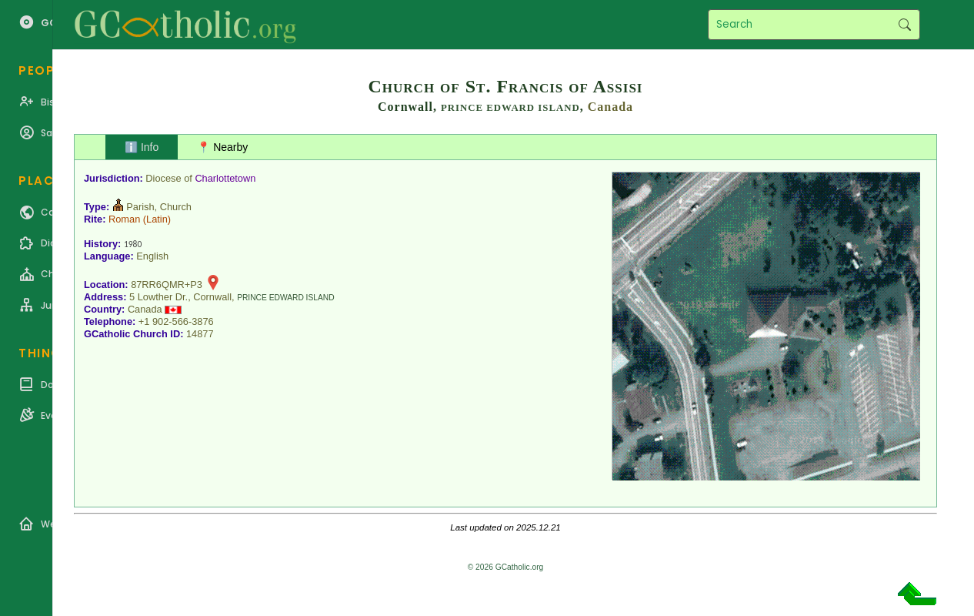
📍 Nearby (222, 147)
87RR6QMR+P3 (166, 284)
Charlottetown (225, 178)
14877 (200, 334)
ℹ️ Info (141, 147)
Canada (610, 106)
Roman (124, 219)
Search (904, 25)
